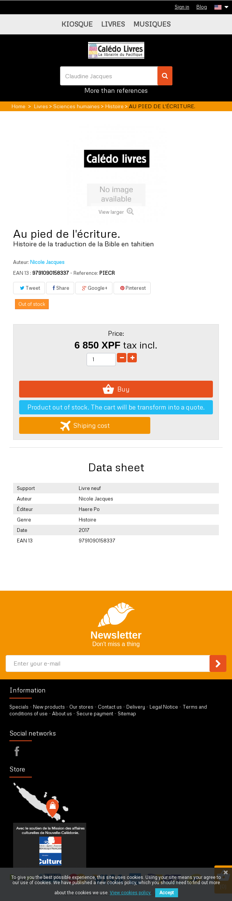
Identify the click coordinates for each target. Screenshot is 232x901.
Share (60, 288)
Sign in (182, 7)
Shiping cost (85, 425)
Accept (166, 892)
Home (18, 106)
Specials (18, 707)
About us (62, 713)
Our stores (81, 707)
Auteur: (21, 262)
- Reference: (84, 273)
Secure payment (94, 713)
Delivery (135, 707)
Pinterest (132, 288)
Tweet (29, 288)
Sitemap (127, 713)
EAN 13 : (22, 273)
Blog (201, 7)
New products (49, 707)
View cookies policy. (130, 892)
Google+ (94, 288)
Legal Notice (164, 707)
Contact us (110, 707)
